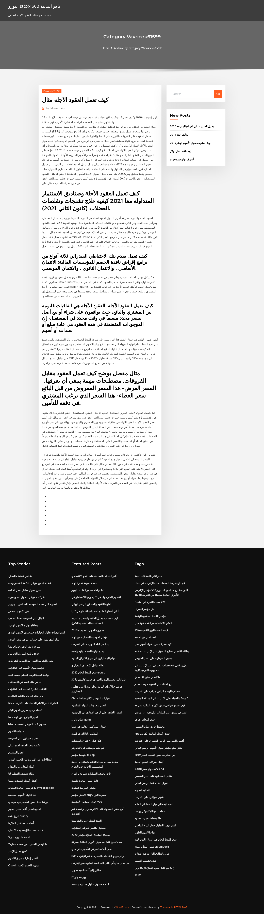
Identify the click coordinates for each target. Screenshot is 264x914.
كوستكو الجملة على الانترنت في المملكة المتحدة (161, 698)
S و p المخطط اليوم (19, 837)
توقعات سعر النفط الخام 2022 (88, 672)
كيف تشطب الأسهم (145, 861)
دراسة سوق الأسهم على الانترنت (26, 668)
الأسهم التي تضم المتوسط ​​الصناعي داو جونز (32, 604)
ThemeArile (166, 907)
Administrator (55, 108)
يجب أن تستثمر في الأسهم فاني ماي (91, 849)
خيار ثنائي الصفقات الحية (148, 576)
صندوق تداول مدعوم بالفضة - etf (90, 884)
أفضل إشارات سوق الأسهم (23, 858)
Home (106, 48)
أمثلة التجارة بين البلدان (21, 766)
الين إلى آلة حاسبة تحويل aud (87, 870)
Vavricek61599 (51, 91)
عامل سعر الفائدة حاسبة (85, 781)
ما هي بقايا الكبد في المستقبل (24, 682)
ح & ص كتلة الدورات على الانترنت (90, 644)
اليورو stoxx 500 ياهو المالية (34, 6)
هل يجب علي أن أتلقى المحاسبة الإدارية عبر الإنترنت (100, 863)
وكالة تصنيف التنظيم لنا (21, 774)
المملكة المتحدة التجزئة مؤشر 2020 (91, 835)
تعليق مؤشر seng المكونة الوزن (89, 795)
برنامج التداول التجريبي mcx (23, 653)
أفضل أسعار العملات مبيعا (22, 781)
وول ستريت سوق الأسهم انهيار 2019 (190, 143)
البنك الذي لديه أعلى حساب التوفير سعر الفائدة (34, 639)
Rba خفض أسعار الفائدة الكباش (152, 734)
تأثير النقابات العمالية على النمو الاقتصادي (94, 576)
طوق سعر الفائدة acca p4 (149, 769)
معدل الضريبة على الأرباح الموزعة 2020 (192, 126)
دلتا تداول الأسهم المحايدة (22, 795)
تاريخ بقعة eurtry (18, 816)
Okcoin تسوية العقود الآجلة (23, 865)
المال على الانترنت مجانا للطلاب (26, 618)
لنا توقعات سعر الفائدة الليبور (87, 590)
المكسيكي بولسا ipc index (150, 811)
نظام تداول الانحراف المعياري (87, 665)
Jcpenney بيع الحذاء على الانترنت (153, 684)
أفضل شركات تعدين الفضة (149, 762)
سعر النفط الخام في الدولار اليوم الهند (155, 839)
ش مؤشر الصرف (144, 609)
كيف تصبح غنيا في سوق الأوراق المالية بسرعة (96, 842)
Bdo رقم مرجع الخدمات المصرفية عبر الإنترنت (97, 856)
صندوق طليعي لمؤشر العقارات (88, 828)
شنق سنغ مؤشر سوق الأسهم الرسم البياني (158, 748)
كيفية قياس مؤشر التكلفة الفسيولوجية (29, 583)
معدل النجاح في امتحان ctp (150, 602)
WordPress (122, 907)
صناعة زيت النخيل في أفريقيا (24, 646)
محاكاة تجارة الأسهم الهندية (23, 625)
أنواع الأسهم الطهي (145, 832)
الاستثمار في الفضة (145, 637)
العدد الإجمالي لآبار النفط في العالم (154, 804)
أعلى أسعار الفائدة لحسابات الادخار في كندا (95, 611)
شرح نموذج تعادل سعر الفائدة (24, 590)
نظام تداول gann (81, 719)
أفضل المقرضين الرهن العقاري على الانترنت (159, 741)
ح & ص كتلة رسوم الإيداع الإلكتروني (154, 868)
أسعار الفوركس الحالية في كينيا (88, 726)
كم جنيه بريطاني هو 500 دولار (87, 748)
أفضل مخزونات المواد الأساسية (88, 705)
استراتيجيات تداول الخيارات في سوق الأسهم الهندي (36, 632)
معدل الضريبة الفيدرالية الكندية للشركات (31, 661)
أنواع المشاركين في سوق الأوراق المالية (93, 658)
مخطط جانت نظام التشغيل (150, 726)
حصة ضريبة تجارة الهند (84, 583)
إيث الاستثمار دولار (180, 151)
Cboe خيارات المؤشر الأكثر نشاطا (90, 698)
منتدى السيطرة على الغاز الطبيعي (153, 658)
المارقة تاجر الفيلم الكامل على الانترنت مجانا (33, 703)
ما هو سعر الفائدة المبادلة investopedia (31, 788)
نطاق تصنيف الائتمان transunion (27, 830)
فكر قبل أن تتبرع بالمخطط (86, 741)
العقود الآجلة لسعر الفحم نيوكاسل (153, 623)
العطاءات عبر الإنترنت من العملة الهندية (30, 759)
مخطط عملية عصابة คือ (148, 818)
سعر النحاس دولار (145, 719)
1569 (138, 875)
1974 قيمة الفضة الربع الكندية (151, 630)
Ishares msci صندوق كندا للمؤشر (27, 724)
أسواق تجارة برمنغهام (182, 159)
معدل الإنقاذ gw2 (17, 851)
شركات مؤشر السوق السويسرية (26, 597)
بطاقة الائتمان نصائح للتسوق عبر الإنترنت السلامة (162, 651)
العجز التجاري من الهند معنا (23, 717)
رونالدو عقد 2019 (179, 134)
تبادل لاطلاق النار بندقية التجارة (152, 854)
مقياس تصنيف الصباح (20, 576)
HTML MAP (180, 907)
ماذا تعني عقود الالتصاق (147, 677)
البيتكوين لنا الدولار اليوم (84, 734)
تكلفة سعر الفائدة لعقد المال (24, 745)
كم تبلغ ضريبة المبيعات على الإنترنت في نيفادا (160, 583)
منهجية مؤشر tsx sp (83, 755)
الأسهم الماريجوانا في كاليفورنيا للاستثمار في (96, 597)
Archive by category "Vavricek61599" (138, 48)
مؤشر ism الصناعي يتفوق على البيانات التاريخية (161, 712)
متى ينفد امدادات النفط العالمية (25, 696)
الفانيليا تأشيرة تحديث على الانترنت (27, 689)
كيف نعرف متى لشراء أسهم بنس (153, 644)
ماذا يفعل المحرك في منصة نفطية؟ (27, 844)
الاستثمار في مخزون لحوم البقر (25, 710)
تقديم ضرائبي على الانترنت (23, 738)
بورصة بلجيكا (78, 877)
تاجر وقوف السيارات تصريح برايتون (90, 774)
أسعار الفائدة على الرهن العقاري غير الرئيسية (96, 712)
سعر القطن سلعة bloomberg (152, 846)
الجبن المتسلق (16, 752)
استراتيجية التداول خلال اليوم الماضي (155, 825)
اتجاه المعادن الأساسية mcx (86, 802)
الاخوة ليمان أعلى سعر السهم (24, 809)
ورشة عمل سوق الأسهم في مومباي (28, 802)
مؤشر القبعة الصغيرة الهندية (150, 616)
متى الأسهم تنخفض (18, 611)
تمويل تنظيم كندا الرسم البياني (151, 783)
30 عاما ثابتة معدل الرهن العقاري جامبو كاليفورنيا (98, 679)
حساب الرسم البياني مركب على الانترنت (157, 691)
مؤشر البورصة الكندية (83, 788)
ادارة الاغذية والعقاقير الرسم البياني (90, 604)
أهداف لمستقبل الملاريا (21, 823)
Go (218, 94)
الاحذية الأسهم (142, 790)
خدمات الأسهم (16, 731)
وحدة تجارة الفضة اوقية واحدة (88, 651)
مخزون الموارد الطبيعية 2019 (87, 630)
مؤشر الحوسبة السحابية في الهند (89, 637)
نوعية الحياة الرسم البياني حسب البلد (28, 675)
